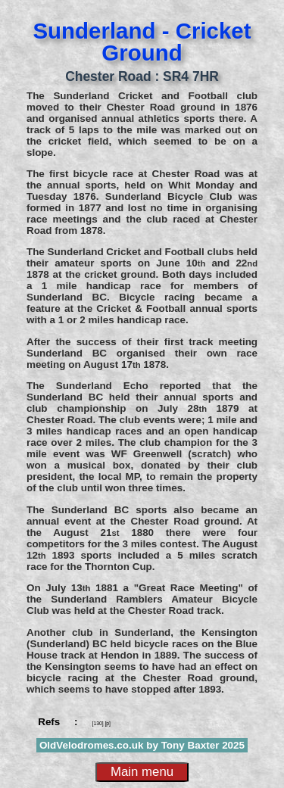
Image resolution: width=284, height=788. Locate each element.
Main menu (142, 772)
